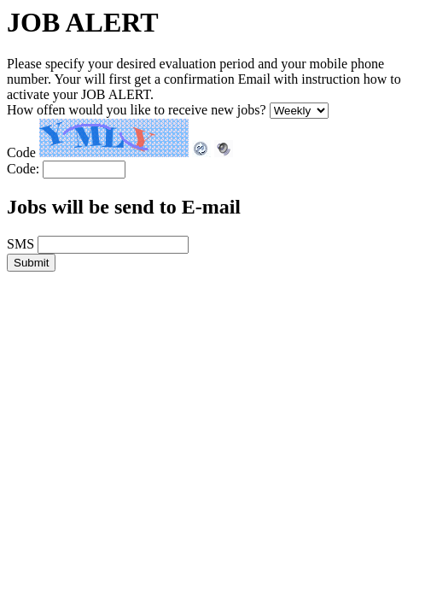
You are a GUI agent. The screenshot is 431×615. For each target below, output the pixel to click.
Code (21, 152)
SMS (20, 244)
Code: (23, 168)
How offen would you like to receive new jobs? (136, 109)
